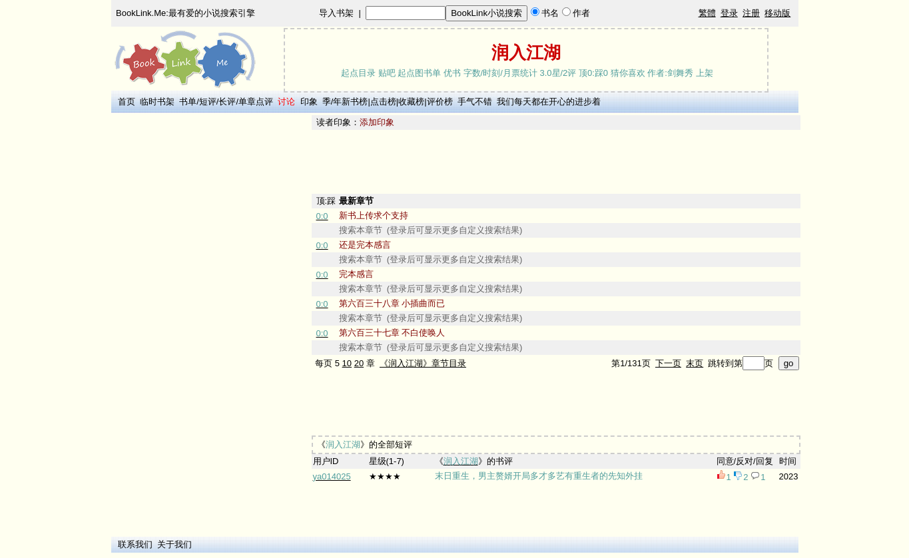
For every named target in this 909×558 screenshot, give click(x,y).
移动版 (777, 13)
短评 (207, 102)
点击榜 (383, 102)
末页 (694, 363)
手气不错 (474, 102)
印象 (309, 102)
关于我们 (174, 544)
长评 (227, 102)
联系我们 (135, 544)
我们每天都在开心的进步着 (549, 102)
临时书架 (157, 102)
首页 (126, 102)
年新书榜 (350, 102)
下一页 (668, 363)
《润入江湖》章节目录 (423, 363)
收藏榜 (411, 102)
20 (359, 363)
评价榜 (440, 102)
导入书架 (336, 13)
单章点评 (255, 102)
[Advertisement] (209, 315)
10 (347, 363)
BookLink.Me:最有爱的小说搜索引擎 (185, 13)
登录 (729, 13)
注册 (751, 13)
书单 (187, 102)
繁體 (707, 13)
